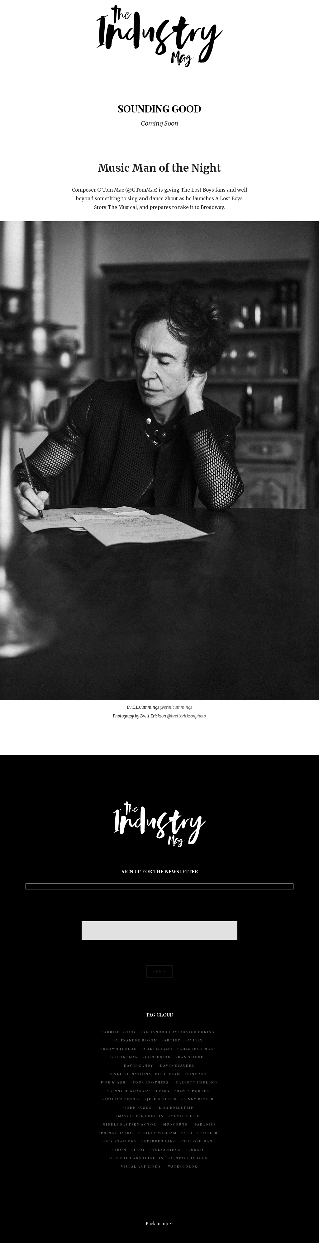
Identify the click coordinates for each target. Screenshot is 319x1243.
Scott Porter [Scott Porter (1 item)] (200, 1133)
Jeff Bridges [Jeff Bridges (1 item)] (162, 1099)
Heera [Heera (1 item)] (163, 1090)
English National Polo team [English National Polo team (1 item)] (145, 1074)
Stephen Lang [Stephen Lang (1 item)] (160, 1141)
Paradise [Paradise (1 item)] (205, 1124)
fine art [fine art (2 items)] (197, 1074)
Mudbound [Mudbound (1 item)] (175, 1124)
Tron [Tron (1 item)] (120, 1149)
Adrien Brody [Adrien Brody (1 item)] (120, 1032)
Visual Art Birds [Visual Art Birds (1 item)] (141, 1166)
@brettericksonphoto (186, 716)
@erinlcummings (176, 707)
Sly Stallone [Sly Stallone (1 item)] (121, 1141)
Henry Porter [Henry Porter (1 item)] (193, 1090)
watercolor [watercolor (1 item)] (183, 1166)
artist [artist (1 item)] (172, 1040)
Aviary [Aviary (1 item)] (195, 1040)
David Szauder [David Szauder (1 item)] (177, 1065)
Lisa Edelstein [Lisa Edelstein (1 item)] (176, 1107)
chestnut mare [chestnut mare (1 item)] (197, 1048)
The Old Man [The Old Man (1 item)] (198, 1141)
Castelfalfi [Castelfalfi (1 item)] (158, 1048)
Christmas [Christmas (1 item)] (125, 1057)
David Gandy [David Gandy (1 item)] (138, 1065)
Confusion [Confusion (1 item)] (158, 1057)
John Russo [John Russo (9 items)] (138, 1107)
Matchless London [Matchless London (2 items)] (141, 1116)
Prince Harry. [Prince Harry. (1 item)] (117, 1133)
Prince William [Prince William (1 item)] (158, 1133)
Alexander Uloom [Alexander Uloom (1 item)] (136, 1040)
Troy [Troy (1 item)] (139, 1149)
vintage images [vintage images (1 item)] (189, 1158)
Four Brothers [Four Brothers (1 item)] (151, 1082)
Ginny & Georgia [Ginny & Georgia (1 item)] (129, 1090)
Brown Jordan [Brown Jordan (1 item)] (120, 1048)
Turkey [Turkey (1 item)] (196, 1149)
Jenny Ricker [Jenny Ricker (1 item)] (198, 1099)
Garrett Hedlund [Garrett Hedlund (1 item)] (196, 1082)
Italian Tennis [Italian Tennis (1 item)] (122, 1099)
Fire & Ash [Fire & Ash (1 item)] (113, 1082)
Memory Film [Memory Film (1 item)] (185, 1116)
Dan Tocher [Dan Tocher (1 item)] (192, 1057)
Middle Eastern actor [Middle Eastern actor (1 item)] (129, 1124)
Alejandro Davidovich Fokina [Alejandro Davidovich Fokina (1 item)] (179, 1032)
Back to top (160, 1223)
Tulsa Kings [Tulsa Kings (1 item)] (166, 1149)
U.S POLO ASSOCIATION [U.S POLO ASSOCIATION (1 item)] (137, 1158)
